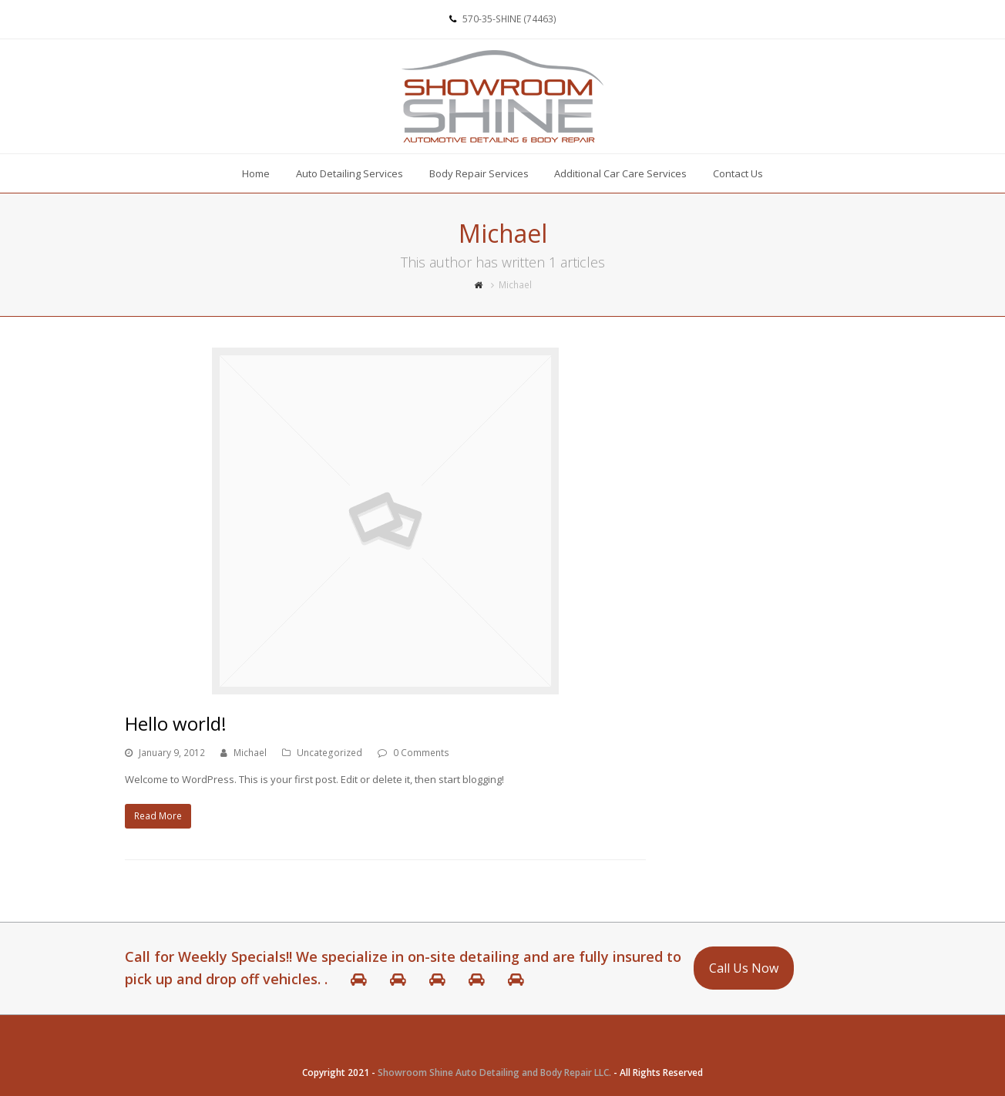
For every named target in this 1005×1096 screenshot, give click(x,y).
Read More (158, 815)
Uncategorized (329, 752)
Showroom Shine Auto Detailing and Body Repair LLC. (494, 1072)
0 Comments (421, 752)
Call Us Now (743, 968)
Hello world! (176, 723)
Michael (250, 752)
